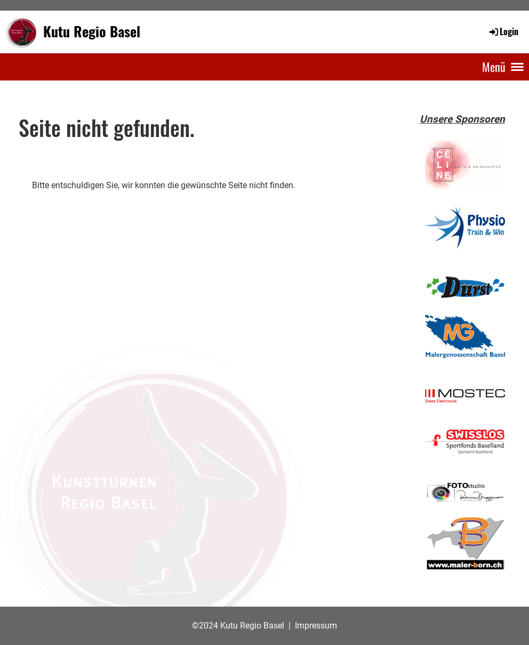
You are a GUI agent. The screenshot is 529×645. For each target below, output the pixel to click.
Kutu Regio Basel (91, 31)
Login (503, 31)
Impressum (316, 625)
